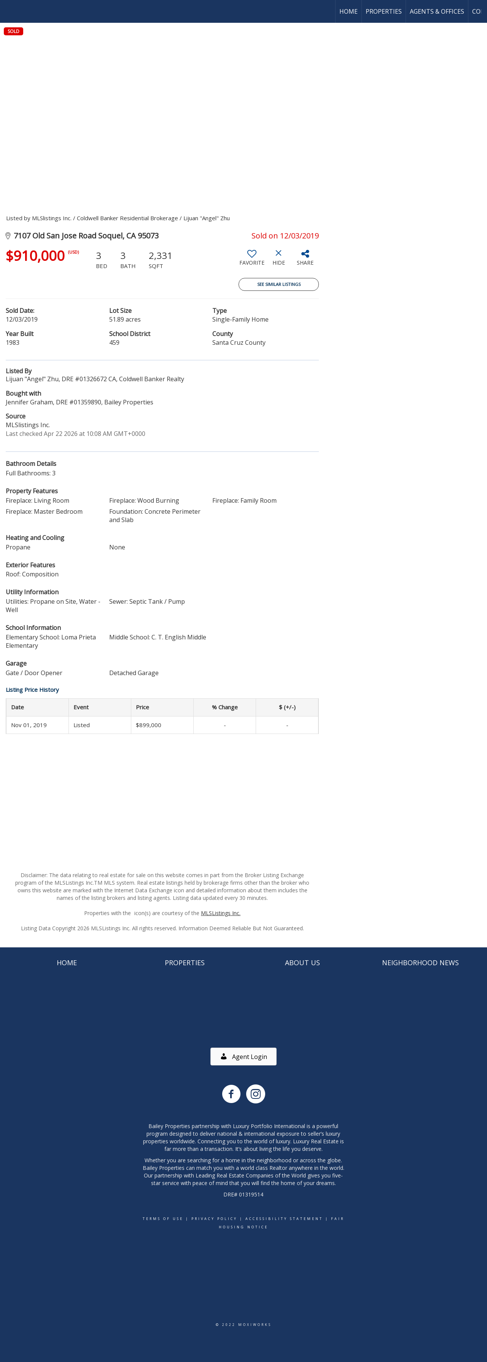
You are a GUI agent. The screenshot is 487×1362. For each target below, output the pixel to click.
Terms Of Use (163, 1218)
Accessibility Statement (284, 1218)
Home (348, 11)
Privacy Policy (214, 1218)
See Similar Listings (279, 284)
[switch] (252, 260)
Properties (384, 11)
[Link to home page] (10, 11)
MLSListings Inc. (220, 913)
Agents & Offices (437, 11)
